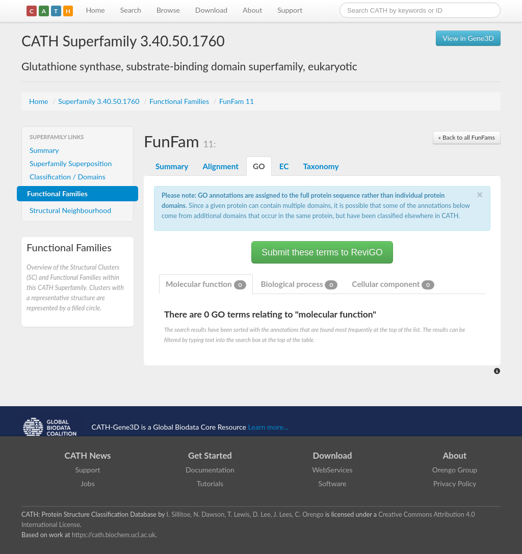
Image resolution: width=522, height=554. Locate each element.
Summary (44, 150)
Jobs (88, 483)
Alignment (220, 166)
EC (284, 166)
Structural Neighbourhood (70, 210)
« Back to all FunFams (466, 137)
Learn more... (268, 427)
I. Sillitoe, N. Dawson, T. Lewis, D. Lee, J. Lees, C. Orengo (245, 514)
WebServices (332, 469)
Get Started (210, 455)
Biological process (298, 284)
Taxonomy (320, 166)
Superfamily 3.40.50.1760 (99, 101)
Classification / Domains (68, 176)
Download (211, 10)
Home (95, 10)
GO (259, 166)
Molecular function (206, 284)
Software (333, 483)
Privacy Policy (454, 483)
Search (130, 10)
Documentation (210, 469)
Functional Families (180, 101)
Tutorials (210, 483)
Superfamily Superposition (71, 163)
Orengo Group (454, 469)
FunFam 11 (236, 101)
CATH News (88, 455)
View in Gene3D (468, 38)
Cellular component (393, 284)
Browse (168, 10)
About (252, 10)
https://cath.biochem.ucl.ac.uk (113, 535)
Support (289, 10)
